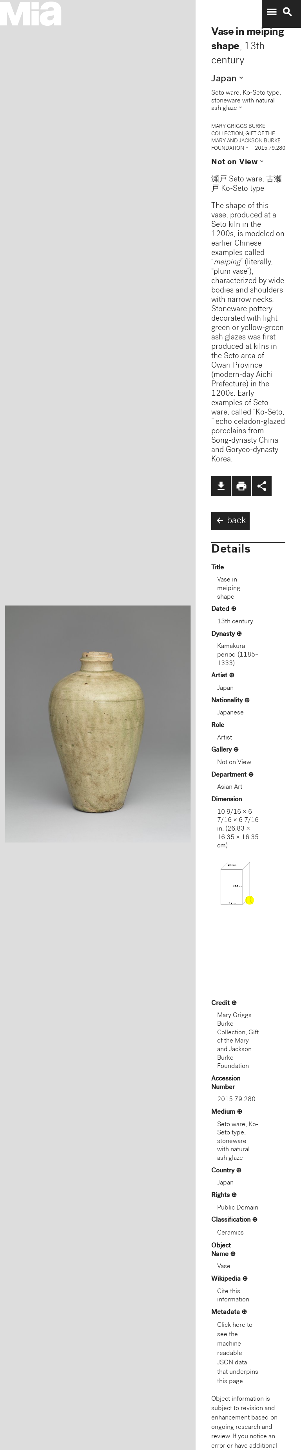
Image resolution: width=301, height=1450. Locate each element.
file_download (221, 486)
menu (271, 12)
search (287, 12)
